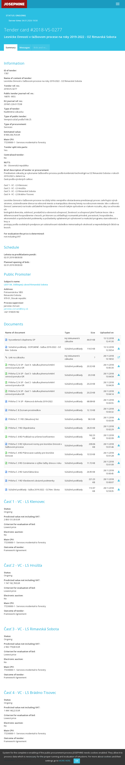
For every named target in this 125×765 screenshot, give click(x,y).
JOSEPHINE (14, 4)
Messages (25, 47)
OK (76, 760)
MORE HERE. (65, 760)
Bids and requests (42, 47)
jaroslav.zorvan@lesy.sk (16, 308)
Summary (11, 47)
